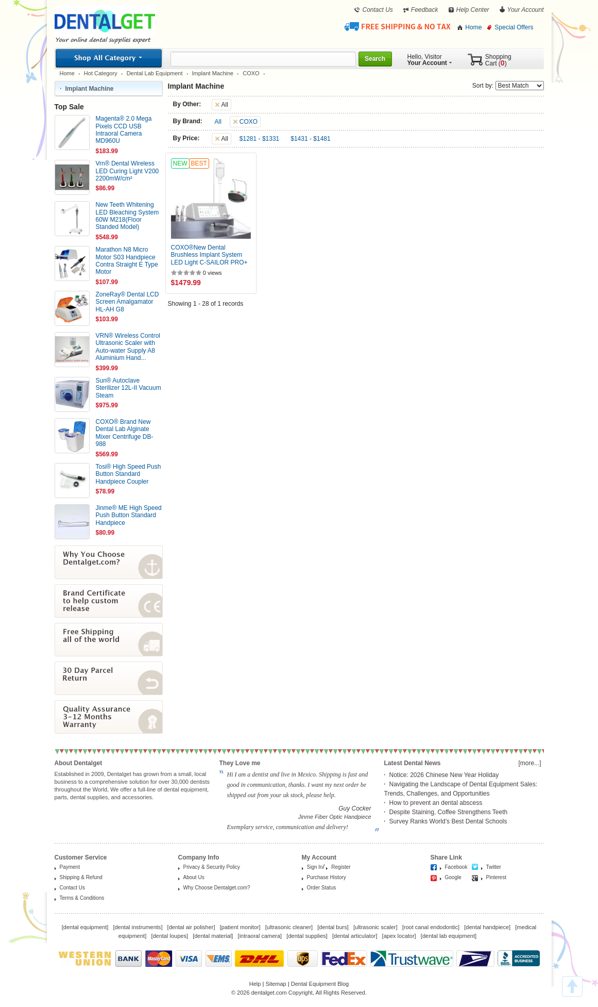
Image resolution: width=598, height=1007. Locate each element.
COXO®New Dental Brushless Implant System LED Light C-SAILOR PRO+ (209, 255)
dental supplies (307, 936)
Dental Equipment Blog (320, 984)
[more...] (529, 763)
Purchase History (326, 877)
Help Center (472, 9)
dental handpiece (487, 927)
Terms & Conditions (82, 898)
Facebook (456, 867)
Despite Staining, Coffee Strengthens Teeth (448, 812)
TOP (572, 986)
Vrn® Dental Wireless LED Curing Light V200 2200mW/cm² (127, 171)
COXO (251, 73)
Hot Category (100, 73)
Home (473, 27)
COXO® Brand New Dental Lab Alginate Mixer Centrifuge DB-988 (124, 433)
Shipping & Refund (81, 877)
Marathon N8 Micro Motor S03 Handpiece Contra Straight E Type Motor (127, 260)
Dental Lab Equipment (155, 73)
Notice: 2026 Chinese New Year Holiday (444, 775)
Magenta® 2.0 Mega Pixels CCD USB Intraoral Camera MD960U (124, 129)
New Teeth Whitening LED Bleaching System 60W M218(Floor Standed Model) (127, 215)
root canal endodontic (431, 927)
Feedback (424, 9)
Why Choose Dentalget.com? (216, 887)
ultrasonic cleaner (289, 927)
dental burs (333, 927)
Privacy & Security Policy (212, 867)
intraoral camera (260, 936)
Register (340, 867)
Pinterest (496, 877)
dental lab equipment (448, 936)
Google (453, 877)
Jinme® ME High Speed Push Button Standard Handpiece (129, 515)
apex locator (399, 936)
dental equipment (85, 927)
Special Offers (513, 27)
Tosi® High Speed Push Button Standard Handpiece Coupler (128, 474)
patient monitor (240, 927)
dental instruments (137, 927)
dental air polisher (191, 927)
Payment (70, 867)
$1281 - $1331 (259, 138)
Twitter (493, 867)
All (218, 121)
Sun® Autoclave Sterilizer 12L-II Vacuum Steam (128, 388)
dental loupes (169, 936)
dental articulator (354, 936)
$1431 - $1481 (310, 138)
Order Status (321, 887)
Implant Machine (213, 73)
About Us (193, 877)
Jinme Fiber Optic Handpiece (334, 817)
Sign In (315, 867)
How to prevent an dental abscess (436, 802)
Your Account (525, 9)
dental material (212, 936)
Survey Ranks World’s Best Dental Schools (448, 821)
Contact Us (377, 9)
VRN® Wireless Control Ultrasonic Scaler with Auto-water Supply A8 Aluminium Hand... (128, 346)
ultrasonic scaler (375, 927)
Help (255, 984)
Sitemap (275, 984)
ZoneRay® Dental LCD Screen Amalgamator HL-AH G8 (127, 302)
